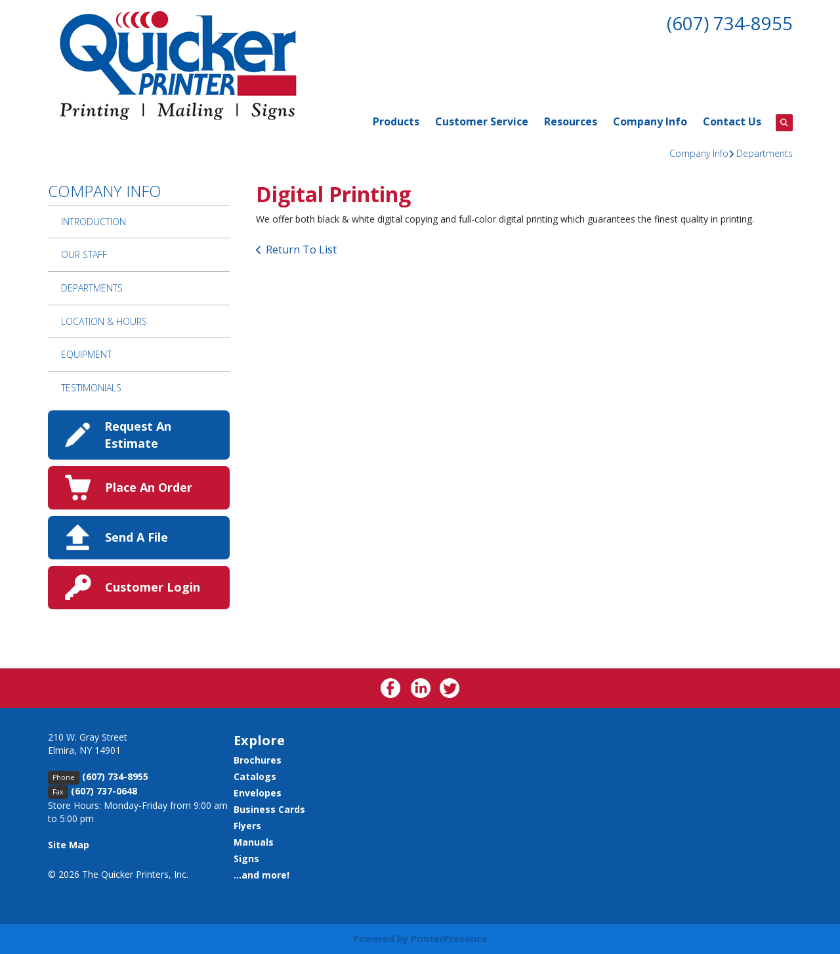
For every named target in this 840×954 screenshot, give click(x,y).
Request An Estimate (137, 434)
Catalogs (255, 776)
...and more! (261, 875)
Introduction (93, 221)
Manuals (254, 842)
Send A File (136, 537)
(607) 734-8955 (730, 23)
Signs (246, 858)
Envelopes (258, 793)
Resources (570, 121)
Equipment (86, 354)
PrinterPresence (449, 938)
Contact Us (732, 121)
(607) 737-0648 (104, 791)
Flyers (247, 825)
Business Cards (269, 809)
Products (396, 121)
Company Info (650, 121)
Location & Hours (104, 321)
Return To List (301, 249)
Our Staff (84, 254)
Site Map (68, 844)
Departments (764, 153)
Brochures (258, 760)
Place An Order (148, 487)
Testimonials (91, 387)
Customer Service (481, 121)
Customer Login (152, 587)
